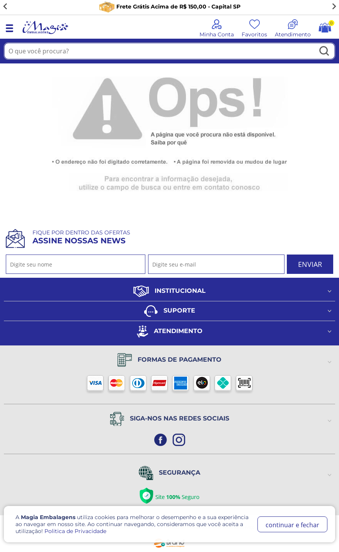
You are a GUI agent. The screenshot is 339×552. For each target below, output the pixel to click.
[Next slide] (333, 6)
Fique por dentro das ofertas (81, 237)
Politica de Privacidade (75, 531)
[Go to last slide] (5, 6)
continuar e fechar (292, 525)
